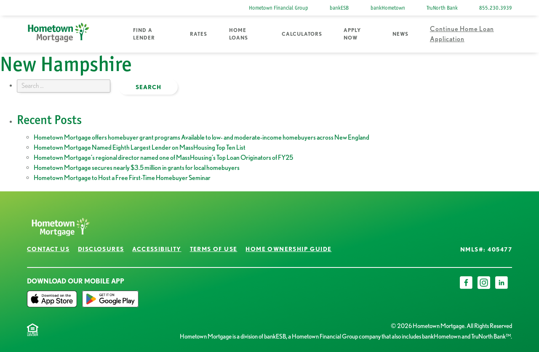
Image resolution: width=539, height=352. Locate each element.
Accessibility (156, 249)
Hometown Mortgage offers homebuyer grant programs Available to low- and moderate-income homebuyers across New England (201, 137)
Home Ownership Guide (288, 249)
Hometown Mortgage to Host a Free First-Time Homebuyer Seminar (122, 178)
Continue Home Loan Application (462, 34)
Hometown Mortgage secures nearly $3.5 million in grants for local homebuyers (137, 168)
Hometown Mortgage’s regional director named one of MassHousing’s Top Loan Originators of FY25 (163, 157)
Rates (198, 34)
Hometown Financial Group (278, 8)
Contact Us (48, 249)
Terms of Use (213, 249)
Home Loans (238, 34)
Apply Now (352, 34)
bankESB (339, 8)
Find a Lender (144, 34)
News (400, 34)
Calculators (302, 34)
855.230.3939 (495, 8)
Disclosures (101, 249)
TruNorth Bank (442, 8)
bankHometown (388, 8)
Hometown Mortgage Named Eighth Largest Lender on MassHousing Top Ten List (139, 147)
